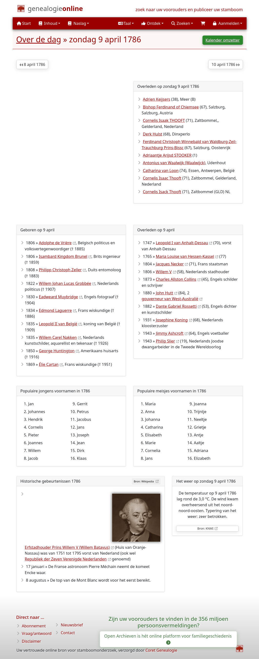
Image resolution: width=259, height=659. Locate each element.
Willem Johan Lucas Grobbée (65, 283)
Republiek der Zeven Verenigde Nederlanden (66, 559)
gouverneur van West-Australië (170, 298)
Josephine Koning (172, 320)
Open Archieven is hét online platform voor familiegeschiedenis (168, 639)
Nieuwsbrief (72, 625)
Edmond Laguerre (55, 310)
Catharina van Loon (161, 170)
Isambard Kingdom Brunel (63, 256)
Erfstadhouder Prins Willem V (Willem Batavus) (67, 547)
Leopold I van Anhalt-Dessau (182, 242)
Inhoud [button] (48, 23)
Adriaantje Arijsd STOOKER (167, 155)
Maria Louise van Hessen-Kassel (185, 256)
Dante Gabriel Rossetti (176, 306)
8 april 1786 (32, 64)
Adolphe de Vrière (55, 242)
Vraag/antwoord (37, 633)
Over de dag (38, 39)
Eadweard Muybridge (58, 296)
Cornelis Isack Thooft (162, 191)
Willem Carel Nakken (58, 337)
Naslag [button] (77, 23)
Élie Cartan (49, 364)
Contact (68, 632)
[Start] (55, 9)
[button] (126, 23)
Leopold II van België (58, 323)
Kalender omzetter (223, 40)
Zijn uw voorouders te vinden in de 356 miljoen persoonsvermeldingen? (168, 622)
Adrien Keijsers (156, 99)
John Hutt (164, 293)
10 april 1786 (225, 64)
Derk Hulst (152, 134)
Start (24, 23)
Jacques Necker (170, 264)
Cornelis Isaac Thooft (162, 178)
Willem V (164, 271)
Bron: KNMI (205, 528)
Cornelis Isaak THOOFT (164, 120)
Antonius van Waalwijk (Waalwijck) (174, 162)
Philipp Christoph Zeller (60, 269)
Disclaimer (31, 641)
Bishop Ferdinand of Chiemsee (171, 107)
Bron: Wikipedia (144, 481)
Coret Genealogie (161, 650)
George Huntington (57, 350)
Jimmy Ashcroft (169, 333)
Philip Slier (165, 341)
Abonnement (34, 626)
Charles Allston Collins (176, 279)
